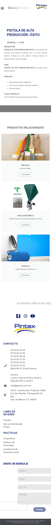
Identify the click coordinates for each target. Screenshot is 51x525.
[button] (2, 8)
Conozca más (25, 174)
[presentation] (22, 506)
